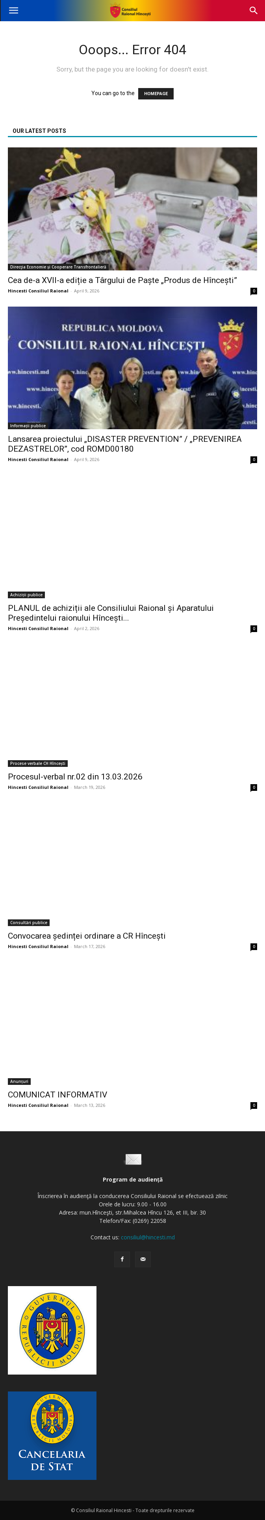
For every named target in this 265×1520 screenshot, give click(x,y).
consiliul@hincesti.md (148, 1237)
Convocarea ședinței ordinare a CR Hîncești (87, 936)
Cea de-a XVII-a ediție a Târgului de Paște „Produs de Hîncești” (122, 280)
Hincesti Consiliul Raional (38, 291)
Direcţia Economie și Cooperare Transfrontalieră (58, 267)
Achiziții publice (26, 594)
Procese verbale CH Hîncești (37, 763)
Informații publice (28, 425)
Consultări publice (28, 922)
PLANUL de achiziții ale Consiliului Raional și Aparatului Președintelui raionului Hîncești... (111, 613)
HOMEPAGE (156, 93)
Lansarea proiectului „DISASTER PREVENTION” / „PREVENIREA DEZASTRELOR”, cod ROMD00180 (125, 444)
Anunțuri (19, 1081)
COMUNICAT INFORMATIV (57, 1094)
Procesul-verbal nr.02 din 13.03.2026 (75, 776)
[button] (13, 10)
